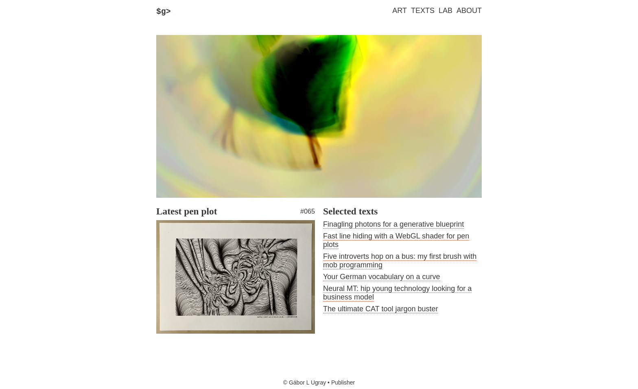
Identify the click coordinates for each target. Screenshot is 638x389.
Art (399, 11)
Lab (445, 11)
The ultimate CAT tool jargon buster (380, 311)
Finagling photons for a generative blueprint (393, 226)
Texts (423, 11)
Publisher (343, 382)
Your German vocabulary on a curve (381, 279)
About (469, 11)
